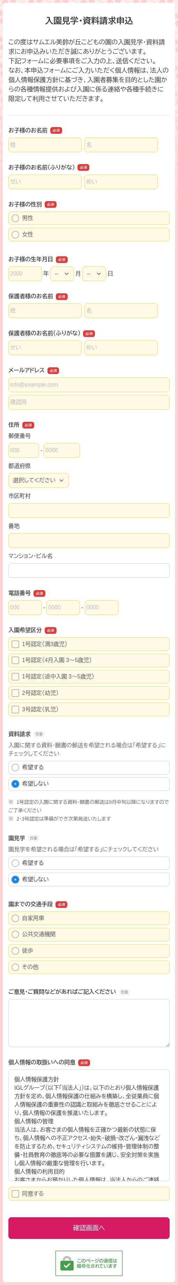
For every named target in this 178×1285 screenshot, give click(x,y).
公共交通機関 (33, 934)
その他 (25, 967)
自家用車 (28, 918)
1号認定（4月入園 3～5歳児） (52, 660)
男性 (22, 218)
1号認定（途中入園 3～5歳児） (53, 677)
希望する (28, 767)
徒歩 (22, 951)
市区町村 (19, 496)
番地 (14, 526)
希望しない (30, 784)
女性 (22, 234)
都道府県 (19, 466)
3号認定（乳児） (35, 709)
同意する (28, 1194)
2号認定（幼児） (35, 693)
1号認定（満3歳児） (39, 644)
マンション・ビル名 (30, 556)
